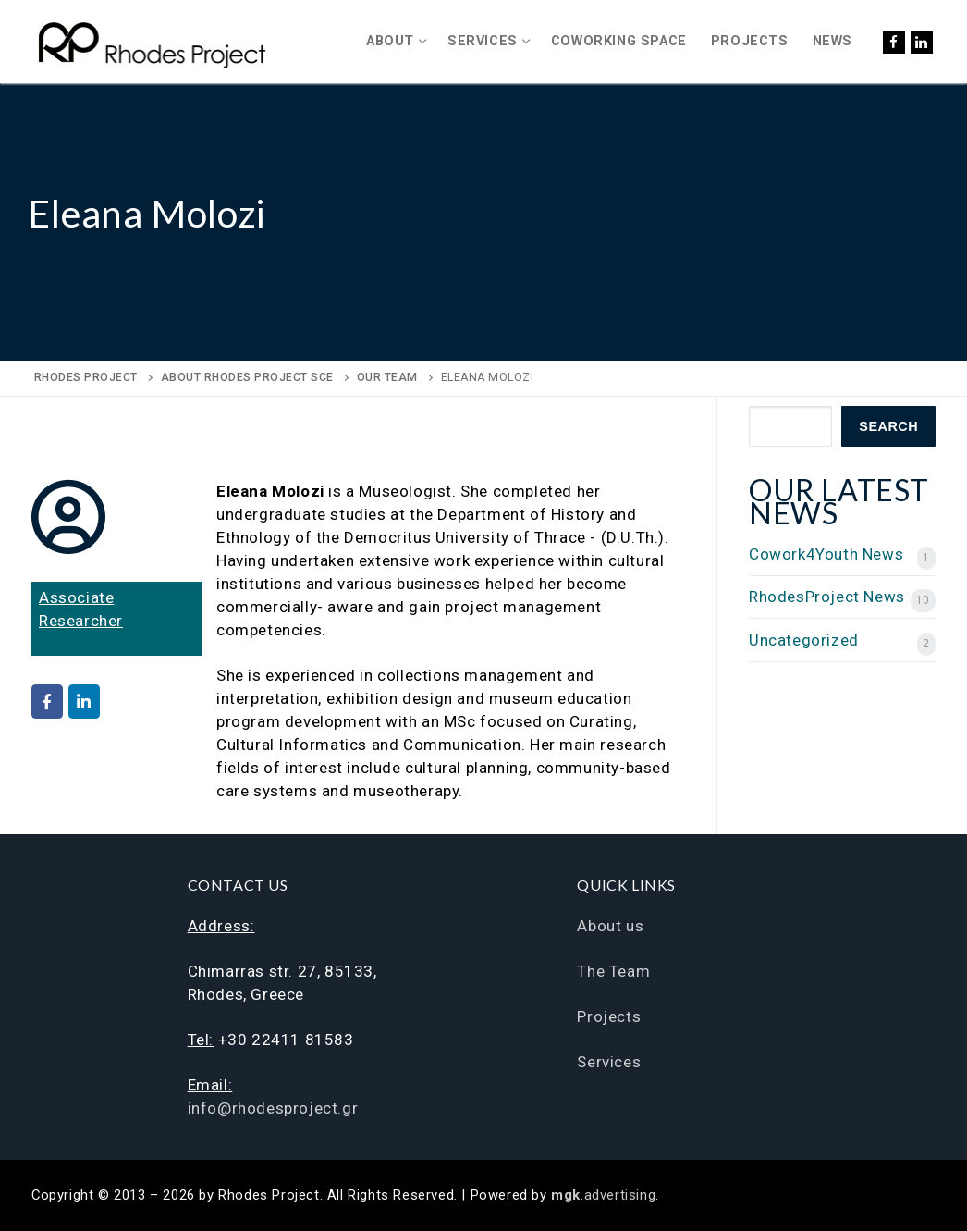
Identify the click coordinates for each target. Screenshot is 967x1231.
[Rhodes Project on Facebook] (47, 701)
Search (888, 426)
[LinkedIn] (922, 42)
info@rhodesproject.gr (273, 1108)
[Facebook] (894, 42)
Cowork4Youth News (826, 554)
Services (609, 1062)
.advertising (603, 1195)
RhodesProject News (827, 596)
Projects (609, 1016)
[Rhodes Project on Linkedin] (84, 701)
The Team (613, 971)
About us (610, 926)
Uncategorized (804, 640)
